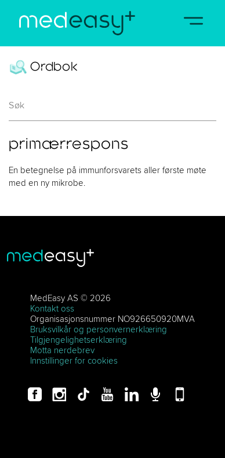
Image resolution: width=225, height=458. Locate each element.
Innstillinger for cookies (74, 360)
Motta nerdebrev (62, 350)
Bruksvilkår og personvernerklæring (98, 329)
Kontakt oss (52, 308)
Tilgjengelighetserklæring (78, 340)
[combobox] (112, 109)
